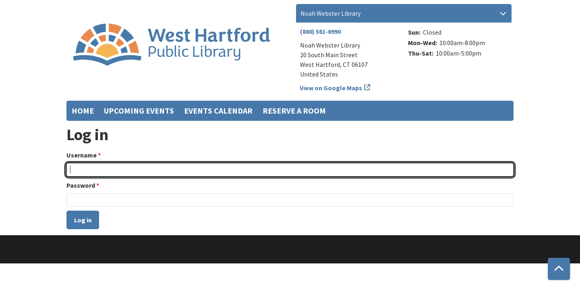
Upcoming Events (139, 111)
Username (81, 155)
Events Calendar (218, 111)
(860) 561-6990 (320, 31)
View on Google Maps (331, 88)
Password (80, 185)
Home (83, 111)
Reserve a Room (294, 111)
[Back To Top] (559, 269)
